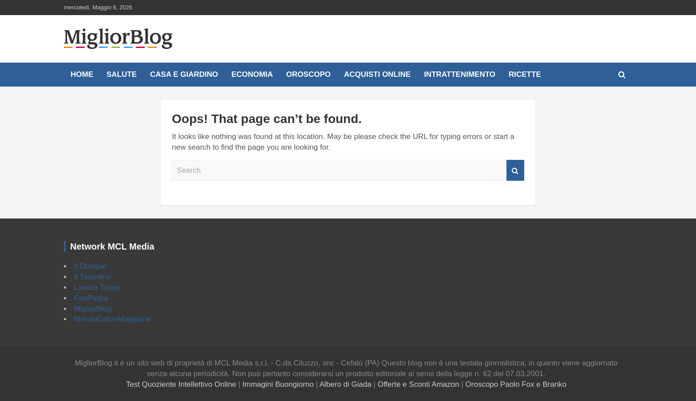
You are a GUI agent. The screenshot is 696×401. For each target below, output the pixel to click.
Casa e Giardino (184, 74)
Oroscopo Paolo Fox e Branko (516, 384)
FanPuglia (91, 298)
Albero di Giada (346, 384)
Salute (122, 74)
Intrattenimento (459, 74)
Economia (252, 74)
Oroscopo (308, 74)
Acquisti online (377, 74)
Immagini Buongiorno (278, 384)
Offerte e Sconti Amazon (418, 384)
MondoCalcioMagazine (112, 319)
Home (82, 74)
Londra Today (97, 287)
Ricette (525, 74)
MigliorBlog (92, 309)
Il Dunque (90, 266)
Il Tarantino (92, 277)
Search (515, 170)
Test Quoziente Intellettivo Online (181, 384)
